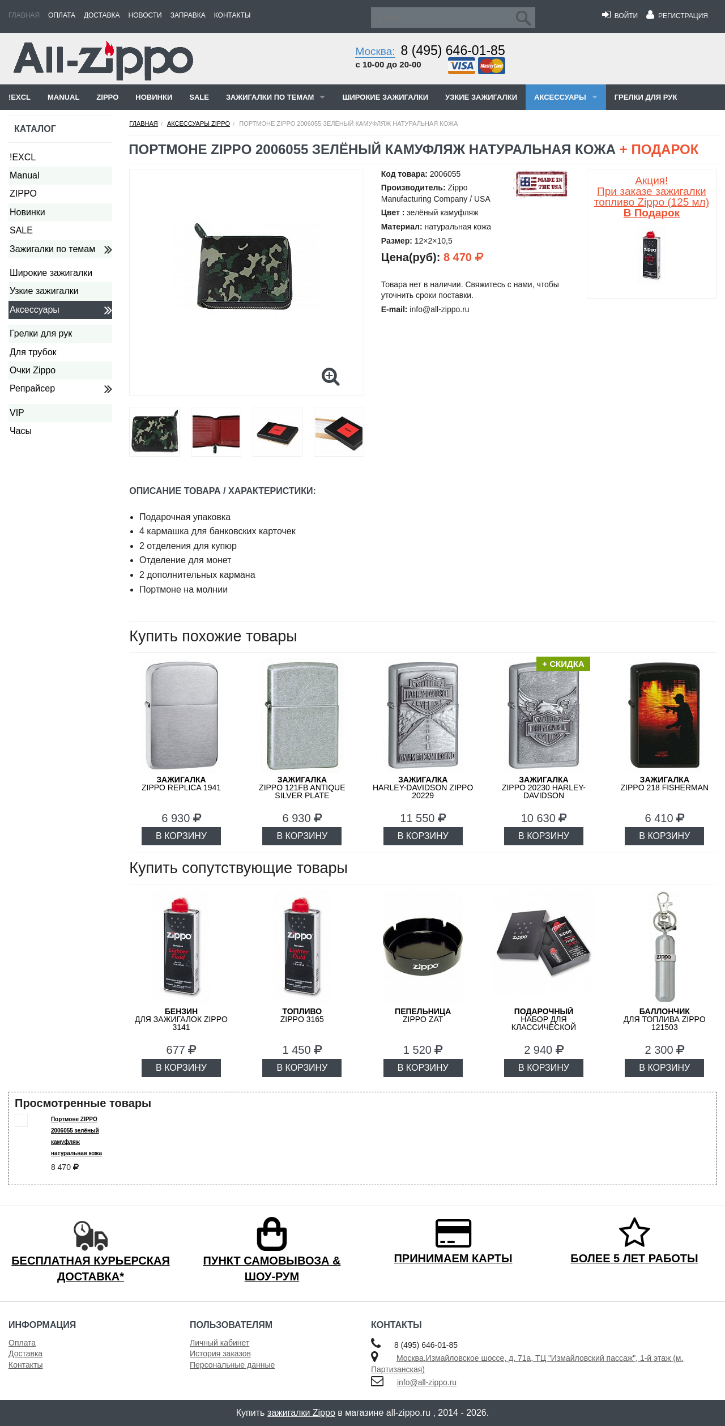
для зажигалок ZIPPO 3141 (181, 1019)
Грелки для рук (646, 97)
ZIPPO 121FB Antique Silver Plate (302, 787)
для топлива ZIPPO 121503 (665, 1019)
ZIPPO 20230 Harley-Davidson (544, 787)
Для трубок (33, 352)
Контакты (232, 15)
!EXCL (19, 97)
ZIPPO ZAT (423, 1015)
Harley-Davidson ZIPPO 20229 (423, 787)
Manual (63, 97)
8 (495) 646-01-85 (453, 50)
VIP (17, 413)
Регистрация (677, 16)
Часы (21, 431)
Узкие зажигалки (481, 97)
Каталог (35, 129)
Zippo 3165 (302, 1015)
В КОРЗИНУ (181, 836)
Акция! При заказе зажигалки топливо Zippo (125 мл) (651, 196)
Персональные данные (232, 1364)
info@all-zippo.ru (427, 1382)
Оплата (61, 15)
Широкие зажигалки (385, 97)
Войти (620, 16)
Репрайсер (32, 388)
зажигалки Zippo (301, 1413)
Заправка (188, 15)
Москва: (375, 51)
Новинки (153, 97)
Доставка (102, 15)
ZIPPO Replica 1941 (181, 783)
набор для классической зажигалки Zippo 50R (543, 1023)
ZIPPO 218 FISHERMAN (665, 783)
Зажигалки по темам (270, 97)
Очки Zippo (33, 370)
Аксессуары (560, 97)
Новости (145, 15)
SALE (199, 97)
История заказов (220, 1353)
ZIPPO (107, 97)
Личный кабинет (219, 1342)
